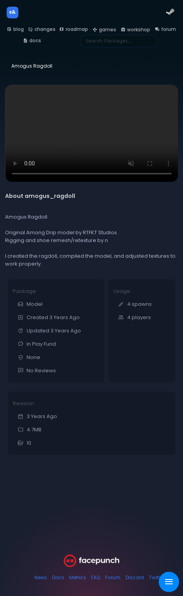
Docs (58, 577)
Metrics (77, 577)
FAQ (95, 577)
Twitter (156, 577)
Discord (135, 577)
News (40, 577)
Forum (112, 577)
